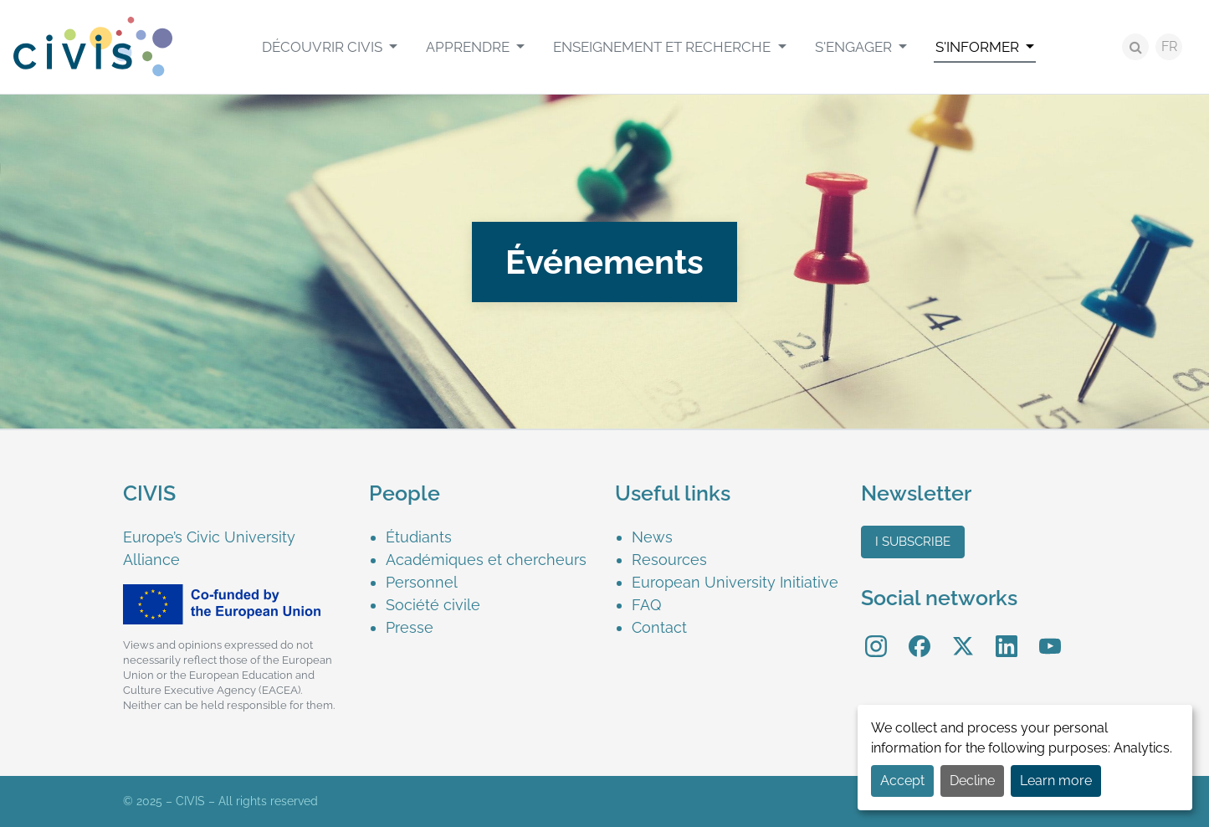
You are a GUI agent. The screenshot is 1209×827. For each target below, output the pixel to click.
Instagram (876, 634)
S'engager (855, 47)
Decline (972, 780)
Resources (669, 559)
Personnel (422, 582)
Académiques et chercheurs (486, 559)
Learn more (1056, 780)
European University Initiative (735, 582)
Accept (902, 780)
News (652, 537)
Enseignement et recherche (663, 47)
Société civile (433, 605)
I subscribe (912, 541)
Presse (409, 627)
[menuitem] (329, 47)
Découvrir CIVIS (324, 47)
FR (1169, 46)
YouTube (1050, 634)
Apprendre (469, 47)
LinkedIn (1006, 634)
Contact (659, 627)
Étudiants (419, 537)
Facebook (919, 634)
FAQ (646, 605)
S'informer (978, 47)
